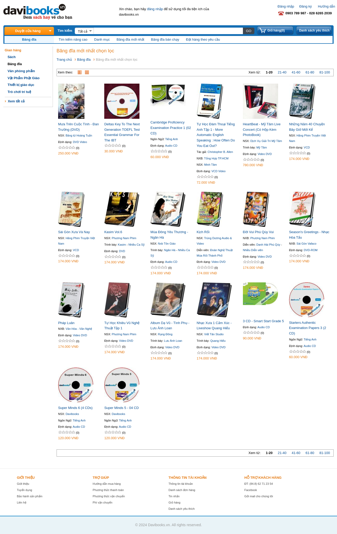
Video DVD (265, 154)
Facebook (250, 490)
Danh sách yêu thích (314, 30)
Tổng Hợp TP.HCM (216, 158)
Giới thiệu (23, 483)
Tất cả (82, 31)
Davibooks (72, 413)
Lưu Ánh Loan (173, 340)
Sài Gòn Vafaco (306, 243)
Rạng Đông (165, 334)
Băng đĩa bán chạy (165, 39)
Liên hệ (21, 502)
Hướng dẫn (326, 6)
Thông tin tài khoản (181, 483)
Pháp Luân (66, 323)
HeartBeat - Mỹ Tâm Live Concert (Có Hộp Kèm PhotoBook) (262, 129)
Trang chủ (64, 59)
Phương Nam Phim (124, 238)
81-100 (325, 72)
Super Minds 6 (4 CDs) (75, 408)
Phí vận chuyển (103, 502)
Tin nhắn (174, 496)
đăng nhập (155, 9)
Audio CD (171, 145)
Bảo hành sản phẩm (29, 496)
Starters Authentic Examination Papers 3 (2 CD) (307, 328)
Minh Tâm (210, 164)
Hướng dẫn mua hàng (107, 483)
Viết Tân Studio (214, 334)
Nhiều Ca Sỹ (136, 244)
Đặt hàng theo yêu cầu (203, 39)
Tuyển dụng (24, 490)
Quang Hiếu (218, 340)
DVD (122, 251)
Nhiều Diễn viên (253, 250)
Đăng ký (305, 6)
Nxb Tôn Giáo (167, 243)
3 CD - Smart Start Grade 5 (263, 321)
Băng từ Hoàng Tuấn (79, 135)
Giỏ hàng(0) (276, 30)
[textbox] (168, 31)
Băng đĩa (84, 59)
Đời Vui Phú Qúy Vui (258, 232)
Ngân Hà (169, 250)
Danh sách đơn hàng (182, 490)
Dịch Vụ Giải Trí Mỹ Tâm (266, 140)
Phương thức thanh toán (108, 490)
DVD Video (80, 142)
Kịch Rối (203, 232)
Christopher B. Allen (220, 151)
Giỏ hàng (175, 502)
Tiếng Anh (171, 139)
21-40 (282, 72)
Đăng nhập (286, 6)
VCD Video (218, 171)
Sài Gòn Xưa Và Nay (74, 232)
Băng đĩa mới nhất (130, 39)
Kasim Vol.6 (113, 232)
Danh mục (102, 39)
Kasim (122, 244)
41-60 (296, 72)
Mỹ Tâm (261, 147)
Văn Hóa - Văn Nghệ (79, 328)
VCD (307, 147)
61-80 (309, 72)
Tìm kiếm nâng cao (73, 39)
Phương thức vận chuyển (109, 496)
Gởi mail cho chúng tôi (258, 496)
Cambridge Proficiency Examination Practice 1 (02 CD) (170, 127)
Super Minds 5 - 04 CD (121, 408)
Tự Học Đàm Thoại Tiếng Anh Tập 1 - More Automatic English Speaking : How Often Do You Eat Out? (216, 135)
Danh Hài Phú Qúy (268, 244)
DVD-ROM (311, 250)
